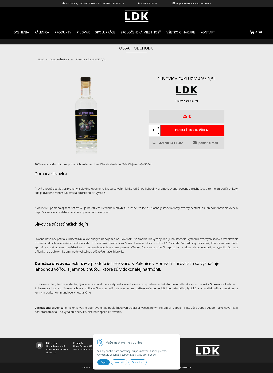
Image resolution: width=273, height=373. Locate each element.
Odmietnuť (137, 362)
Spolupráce (105, 32)
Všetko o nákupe (180, 32)
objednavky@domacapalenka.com (193, 3)
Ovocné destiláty (59, 59)
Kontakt (207, 32)
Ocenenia (21, 32)
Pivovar (83, 32)
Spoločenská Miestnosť (140, 32)
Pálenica (41, 32)
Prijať (103, 362)
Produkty (62, 32)
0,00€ (256, 32)
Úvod (41, 59)
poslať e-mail (205, 143)
